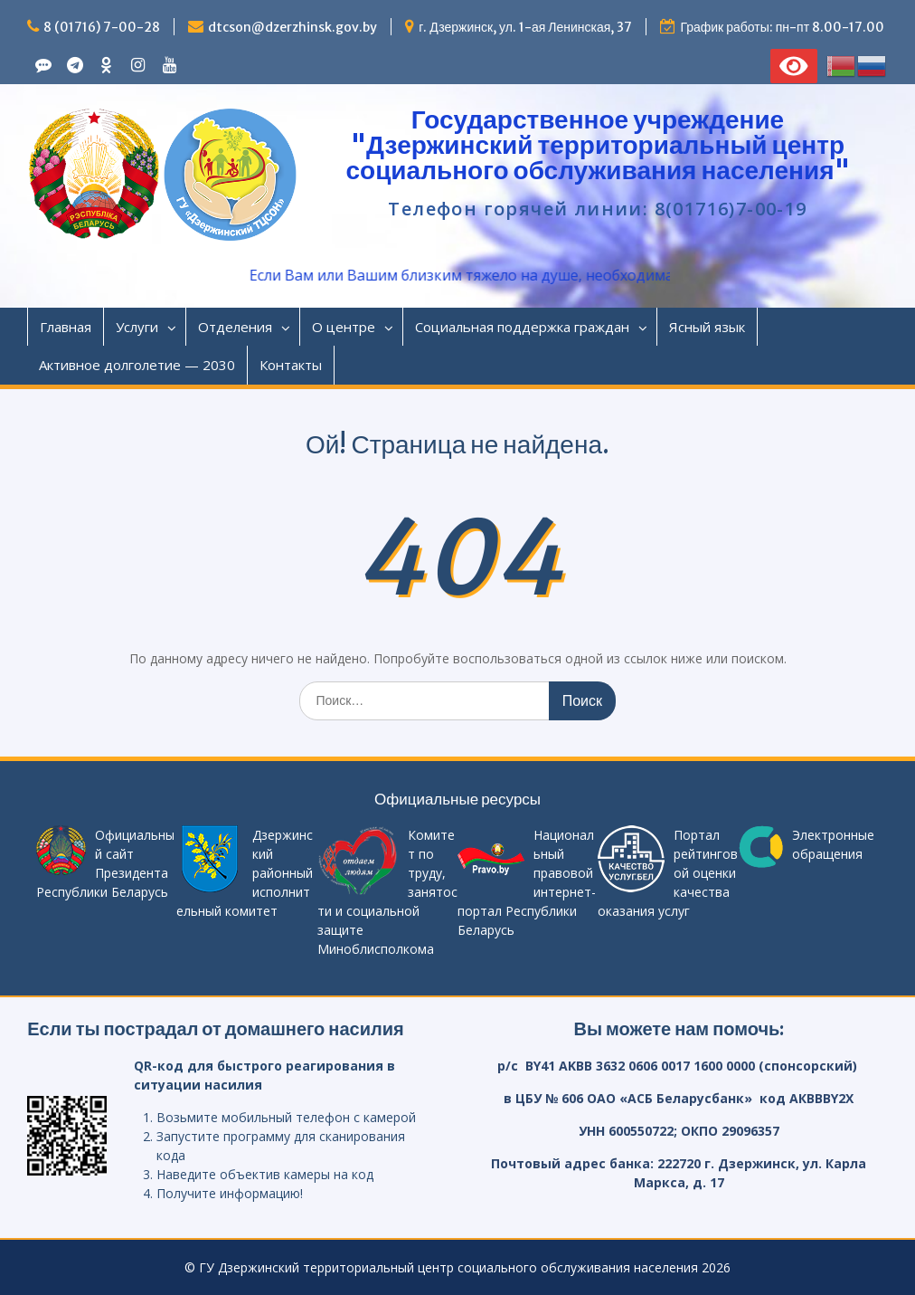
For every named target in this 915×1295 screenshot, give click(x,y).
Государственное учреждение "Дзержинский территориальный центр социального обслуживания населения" (597, 144)
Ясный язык (707, 327)
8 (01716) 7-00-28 (101, 27)
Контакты (290, 365)
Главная (65, 327)
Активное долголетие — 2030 (137, 365)
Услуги (137, 327)
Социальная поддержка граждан (522, 327)
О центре (343, 327)
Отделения (235, 327)
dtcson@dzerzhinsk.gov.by (292, 27)
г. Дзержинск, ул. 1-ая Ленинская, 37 (525, 27)
